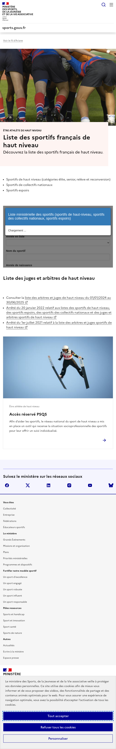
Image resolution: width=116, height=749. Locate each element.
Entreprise (9, 515)
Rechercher (103, 5)
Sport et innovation (14, 620)
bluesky (111, 485)
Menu (111, 5)
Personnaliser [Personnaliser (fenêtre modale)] (58, 738)
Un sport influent (12, 595)
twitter (28, 485)
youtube (90, 485)
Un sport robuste (12, 589)
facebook (7, 485)
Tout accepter (58, 716)
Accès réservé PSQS (28, 414)
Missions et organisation (16, 546)
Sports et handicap (13, 614)
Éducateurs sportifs (14, 527)
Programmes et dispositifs (17, 564)
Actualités (8, 645)
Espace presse (11, 658)
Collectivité (9, 508)
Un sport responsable (15, 602)
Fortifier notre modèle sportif (19, 571)
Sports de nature (12, 633)
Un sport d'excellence (15, 577)
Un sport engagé (12, 583)
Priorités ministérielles (15, 558)
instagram (69, 485)
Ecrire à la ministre (13, 651)
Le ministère (10, 533)
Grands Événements (14, 539)
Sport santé (9, 627)
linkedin (48, 485)
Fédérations (9, 521)
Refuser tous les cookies (58, 727)
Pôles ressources (12, 608)
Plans (6, 552)
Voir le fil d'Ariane (13, 40)
